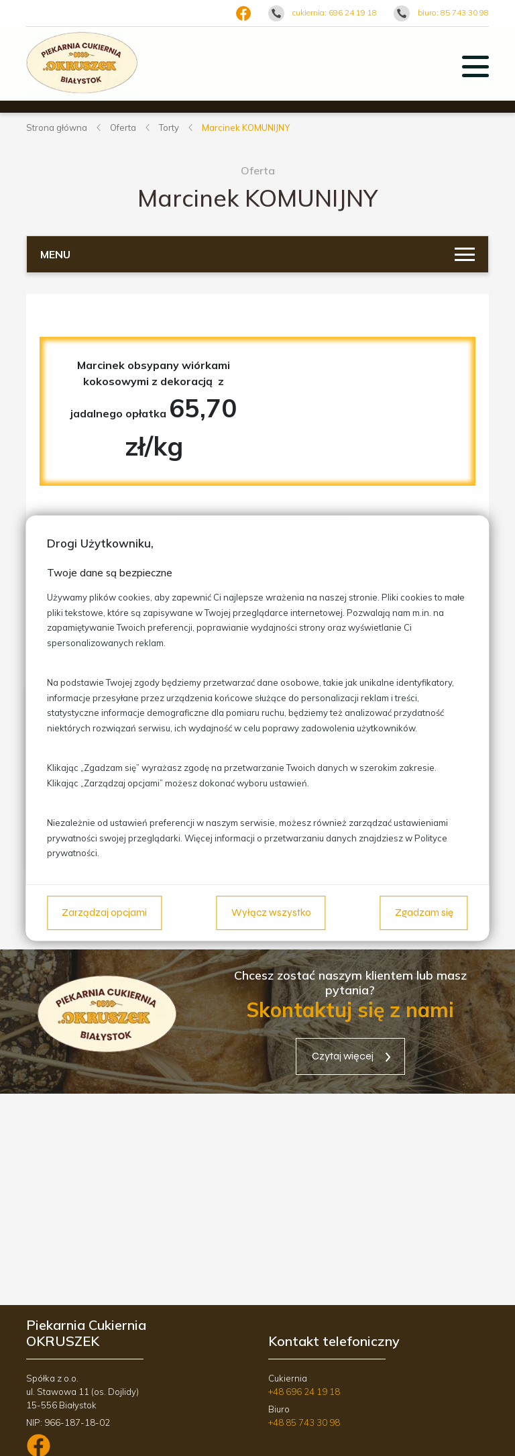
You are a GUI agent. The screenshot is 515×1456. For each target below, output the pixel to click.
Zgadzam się (424, 912)
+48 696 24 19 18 (304, 1391)
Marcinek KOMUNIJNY (246, 127)
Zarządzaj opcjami (104, 912)
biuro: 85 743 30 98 (453, 12)
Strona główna (56, 127)
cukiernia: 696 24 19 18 (334, 12)
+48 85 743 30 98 (304, 1422)
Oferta (123, 127)
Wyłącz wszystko (271, 912)
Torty (169, 127)
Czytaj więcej (343, 1055)
